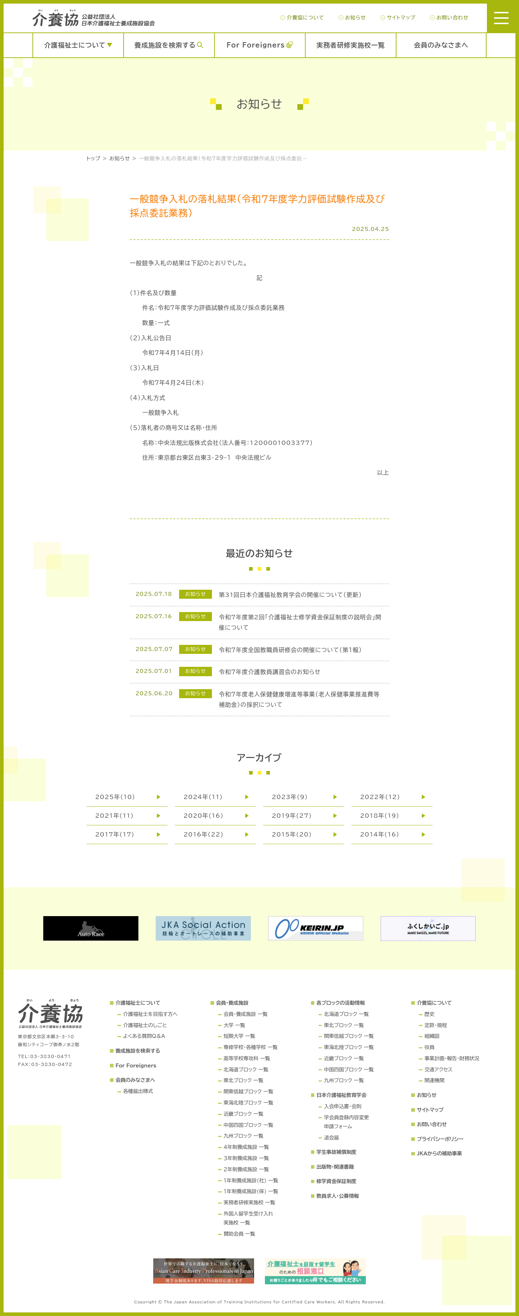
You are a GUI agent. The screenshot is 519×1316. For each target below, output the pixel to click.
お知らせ (355, 17)
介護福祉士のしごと (145, 1025)
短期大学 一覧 (239, 1036)
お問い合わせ (452, 17)
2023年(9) (290, 797)
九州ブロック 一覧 (243, 1135)
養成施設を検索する (165, 45)
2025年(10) (115, 797)
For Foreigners (256, 45)
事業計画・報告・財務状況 (452, 1058)
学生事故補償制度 (336, 1152)
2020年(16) (203, 815)
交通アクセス (439, 1069)
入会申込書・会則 (342, 1106)
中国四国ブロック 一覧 (248, 1125)
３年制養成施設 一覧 (246, 1158)
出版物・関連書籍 (335, 1166)
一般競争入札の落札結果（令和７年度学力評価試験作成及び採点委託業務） (225, 158)
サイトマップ (401, 17)
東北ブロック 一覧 (243, 1080)
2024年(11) (203, 797)
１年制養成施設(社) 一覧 (250, 1180)
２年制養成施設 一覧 (246, 1169)
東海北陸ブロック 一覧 (248, 1102)
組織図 (432, 1036)
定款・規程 (436, 1025)
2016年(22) (203, 834)
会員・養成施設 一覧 (245, 1014)
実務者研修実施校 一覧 (249, 1202)
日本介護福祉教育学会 (341, 1095)
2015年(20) (292, 834)
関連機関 (434, 1080)
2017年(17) (114, 834)
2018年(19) (379, 815)
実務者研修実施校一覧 (350, 45)
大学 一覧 (234, 1025)
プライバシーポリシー (440, 1139)
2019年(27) (292, 815)
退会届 (331, 1137)
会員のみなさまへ (441, 45)
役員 (430, 1047)
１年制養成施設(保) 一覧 (250, 1191)
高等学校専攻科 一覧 (246, 1058)
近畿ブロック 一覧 (243, 1113)
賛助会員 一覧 (239, 1233)
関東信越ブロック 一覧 (248, 1091)
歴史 (430, 1014)
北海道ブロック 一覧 (245, 1069)
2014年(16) (379, 834)
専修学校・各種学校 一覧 (250, 1047)
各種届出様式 (138, 1091)
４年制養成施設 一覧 (246, 1147)
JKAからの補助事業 (439, 1153)
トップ (93, 158)
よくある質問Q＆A (144, 1036)
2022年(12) (380, 797)
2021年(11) (114, 815)
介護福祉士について (75, 45)
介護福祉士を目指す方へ (150, 1014)
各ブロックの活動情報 (340, 1002)
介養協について (305, 17)
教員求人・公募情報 (337, 1196)
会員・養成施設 (232, 1002)
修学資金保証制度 (336, 1181)
